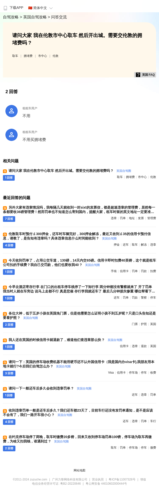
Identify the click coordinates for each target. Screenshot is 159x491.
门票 (135, 324)
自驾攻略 (11, 17)
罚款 (144, 271)
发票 (141, 218)
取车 (15, 56)
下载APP (12, 8)
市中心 (42, 56)
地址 (132, 218)
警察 (144, 297)
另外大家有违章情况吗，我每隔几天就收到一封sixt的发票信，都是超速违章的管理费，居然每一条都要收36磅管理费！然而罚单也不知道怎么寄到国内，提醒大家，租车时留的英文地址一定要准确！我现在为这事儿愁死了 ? (79, 211)
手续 (114, 271)
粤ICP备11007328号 (122, 479)
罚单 (123, 218)
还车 (126, 244)
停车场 (133, 372)
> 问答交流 (57, 17)
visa (111, 372)
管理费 (151, 218)
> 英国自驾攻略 (34, 17)
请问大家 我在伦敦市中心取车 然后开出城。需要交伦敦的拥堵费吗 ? (70, 171)
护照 (144, 324)
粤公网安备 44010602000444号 (106, 483)
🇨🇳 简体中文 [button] (41, 8)
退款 (144, 346)
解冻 (144, 244)
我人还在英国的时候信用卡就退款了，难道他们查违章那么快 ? (65, 340)
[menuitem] (13, 6)
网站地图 (79, 470)
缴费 (153, 447)
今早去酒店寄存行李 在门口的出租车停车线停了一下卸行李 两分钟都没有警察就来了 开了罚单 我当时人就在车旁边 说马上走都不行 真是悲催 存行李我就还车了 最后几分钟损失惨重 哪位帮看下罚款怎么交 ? (79, 291)
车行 (153, 421)
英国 (153, 324)
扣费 (153, 271)
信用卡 (124, 271)
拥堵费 (28, 56)
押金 (117, 244)
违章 (114, 218)
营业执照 (98, 479)
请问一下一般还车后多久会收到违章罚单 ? (50, 388)
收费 (153, 372)
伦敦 (55, 56)
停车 (153, 297)
